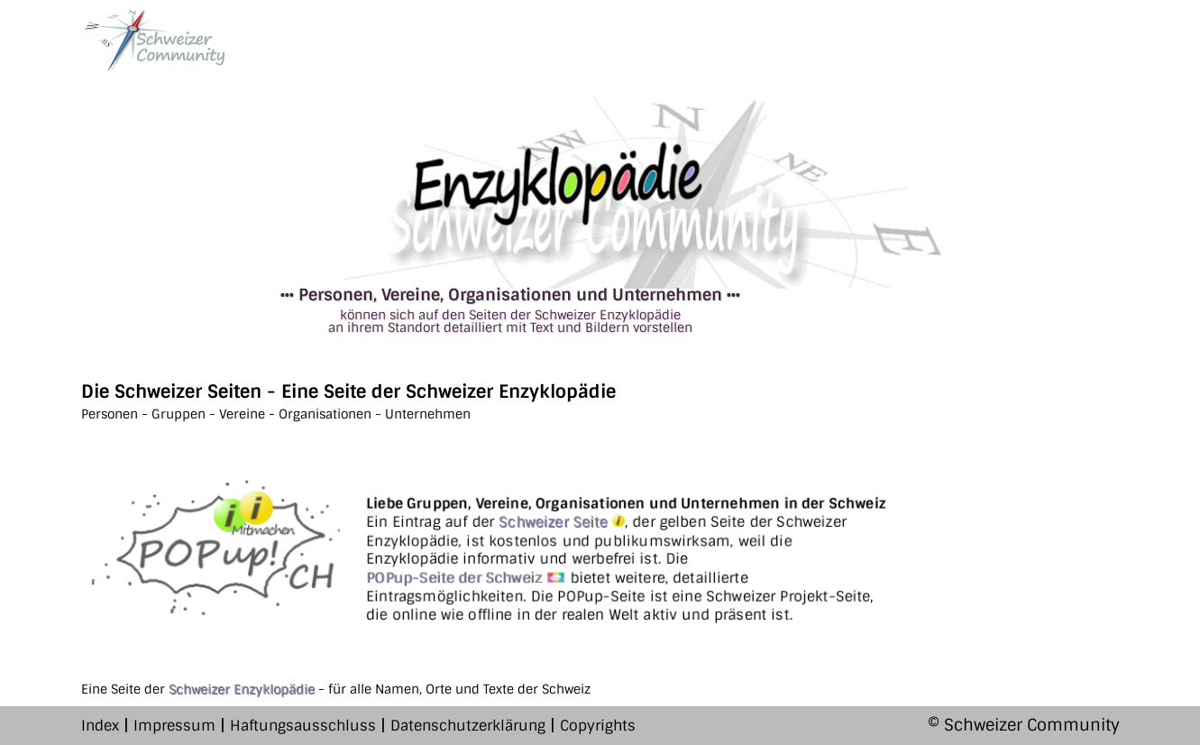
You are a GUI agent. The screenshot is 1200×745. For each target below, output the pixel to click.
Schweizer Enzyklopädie (242, 689)
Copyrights (598, 725)
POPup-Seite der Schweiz (465, 577)
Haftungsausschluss (303, 725)
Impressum (174, 725)
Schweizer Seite (562, 521)
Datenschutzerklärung (467, 725)
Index (100, 725)
